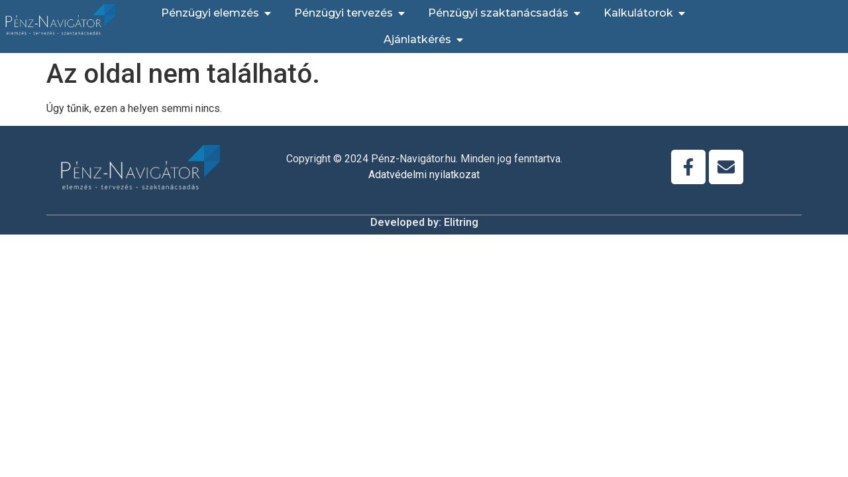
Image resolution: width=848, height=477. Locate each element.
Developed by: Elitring (424, 222)
